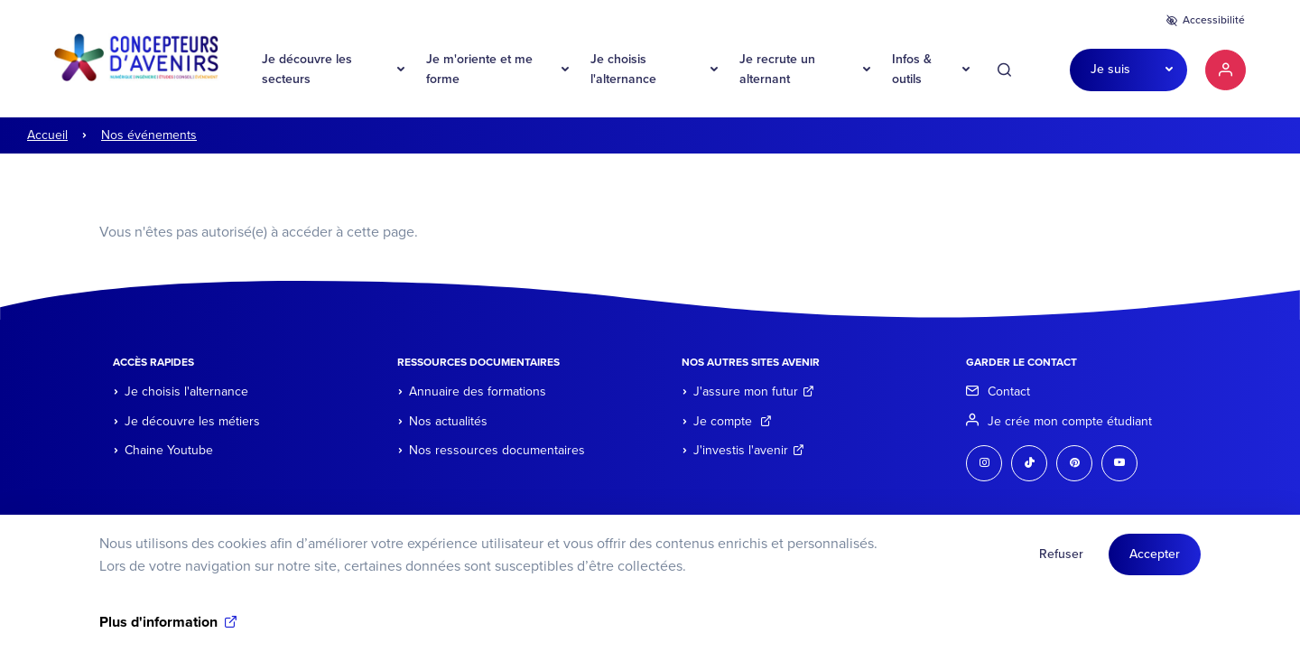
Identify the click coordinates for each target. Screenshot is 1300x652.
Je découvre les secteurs (307, 69)
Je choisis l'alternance (623, 69)
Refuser (1061, 561)
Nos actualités (448, 421)
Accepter (1154, 561)
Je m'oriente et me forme (479, 69)
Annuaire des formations (477, 391)
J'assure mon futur (753, 391)
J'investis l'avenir (748, 450)
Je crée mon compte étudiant (1070, 421)
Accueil (47, 135)
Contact (1009, 391)
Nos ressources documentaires (497, 450)
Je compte (732, 421)
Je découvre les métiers (192, 421)
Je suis (1110, 69)
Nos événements (149, 135)
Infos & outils (912, 69)
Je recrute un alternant (777, 69)
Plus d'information (158, 629)
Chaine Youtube (169, 450)
